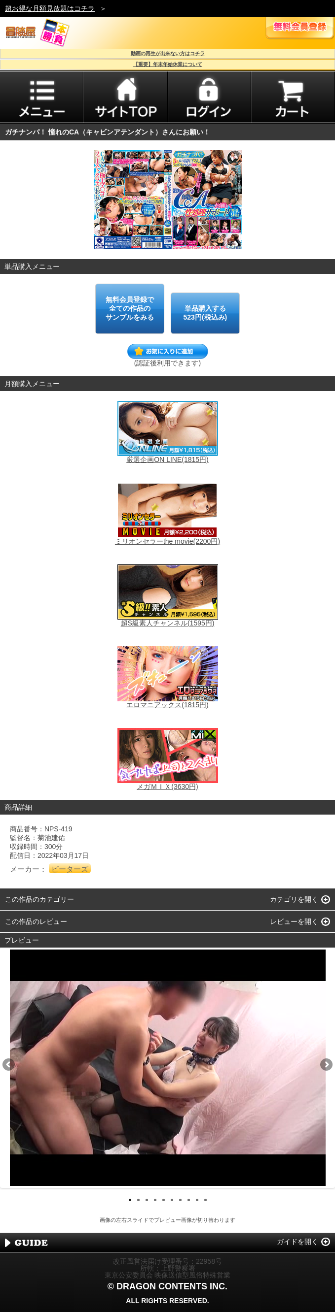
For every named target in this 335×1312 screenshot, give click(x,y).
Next (325, 1065)
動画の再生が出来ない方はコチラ (168, 53)
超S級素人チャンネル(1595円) (168, 623)
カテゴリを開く (294, 899)
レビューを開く (294, 921)
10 (205, 1200)
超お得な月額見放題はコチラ (50, 8)
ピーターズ (69, 869)
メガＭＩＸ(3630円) (167, 786)
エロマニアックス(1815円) (167, 705)
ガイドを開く (297, 1242)
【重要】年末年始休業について (167, 64)
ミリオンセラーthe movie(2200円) (167, 541)
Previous (9, 1065)
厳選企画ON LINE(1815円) (167, 459)
